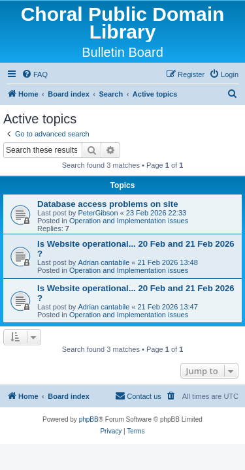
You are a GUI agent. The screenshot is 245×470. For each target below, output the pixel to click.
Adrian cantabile (103, 262)
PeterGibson (98, 213)
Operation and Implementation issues (128, 221)
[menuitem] (35, 74)
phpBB (89, 419)
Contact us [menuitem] (138, 395)
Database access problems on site (107, 204)
